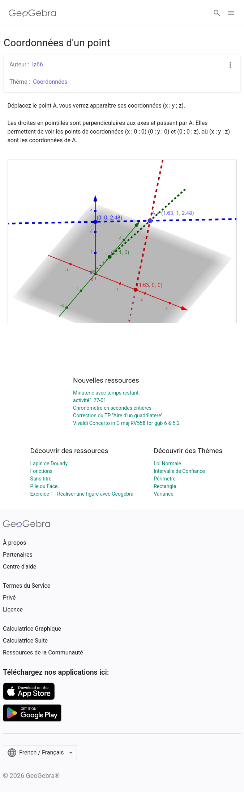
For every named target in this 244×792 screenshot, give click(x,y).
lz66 (37, 64)
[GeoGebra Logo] (32, 13)
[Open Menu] (231, 13)
